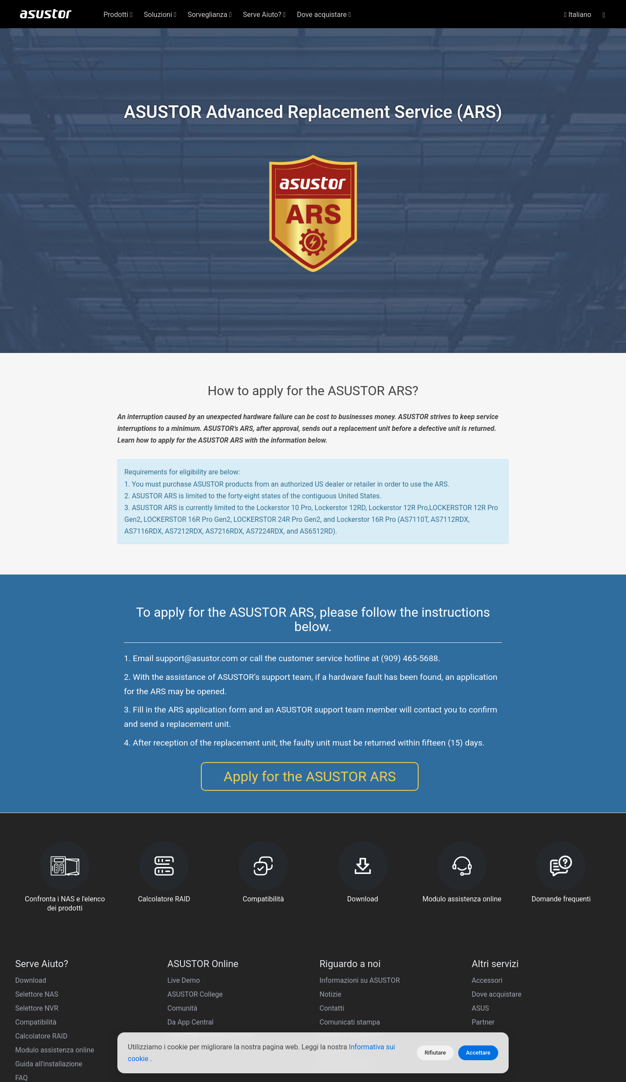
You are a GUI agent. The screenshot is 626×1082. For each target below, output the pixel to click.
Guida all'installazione (48, 1064)
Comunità (182, 1008)
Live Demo (183, 980)
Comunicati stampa (350, 1022)
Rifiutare (435, 1052)
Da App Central (190, 1022)
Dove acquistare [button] (324, 14)
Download (30, 980)
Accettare (478, 1052)
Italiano (578, 14)
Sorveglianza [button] (210, 14)
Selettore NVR (36, 1008)
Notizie (330, 994)
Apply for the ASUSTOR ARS (309, 776)
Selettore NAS (36, 994)
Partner (483, 1022)
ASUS (480, 1008)
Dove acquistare (496, 994)
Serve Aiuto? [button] (264, 14)
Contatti (332, 1008)
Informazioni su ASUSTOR (360, 980)
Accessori (487, 980)
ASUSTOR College (195, 994)
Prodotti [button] (118, 14)
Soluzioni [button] (160, 14)
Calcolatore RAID (41, 1036)
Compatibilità (36, 1022)
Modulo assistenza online (54, 1050)
